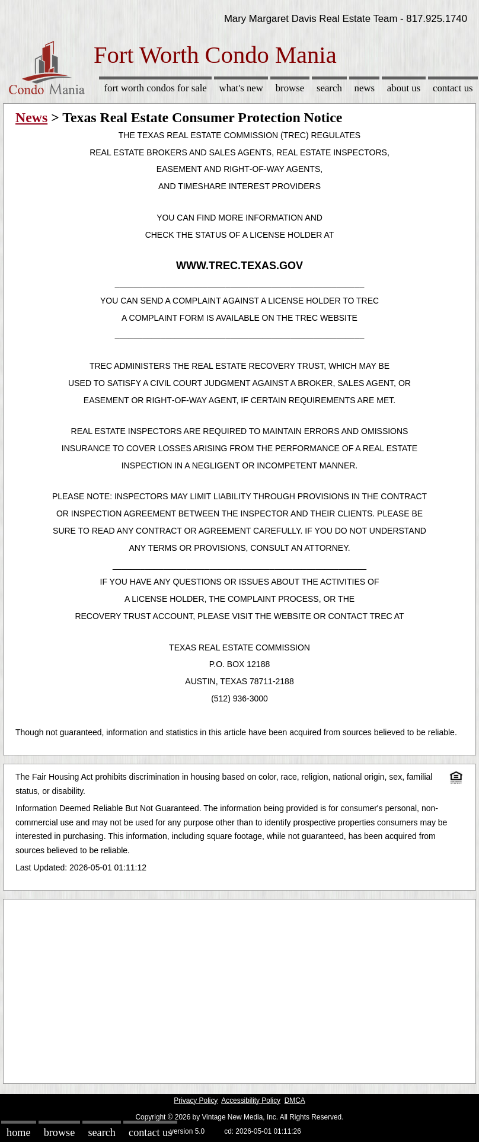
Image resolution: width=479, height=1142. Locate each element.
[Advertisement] (239, 988)
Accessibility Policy (250, 1100)
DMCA (295, 1100)
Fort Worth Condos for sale (155, 88)
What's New (241, 88)
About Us (403, 88)
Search (329, 88)
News (365, 88)
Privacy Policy (196, 1100)
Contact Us (453, 88)
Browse (290, 88)
